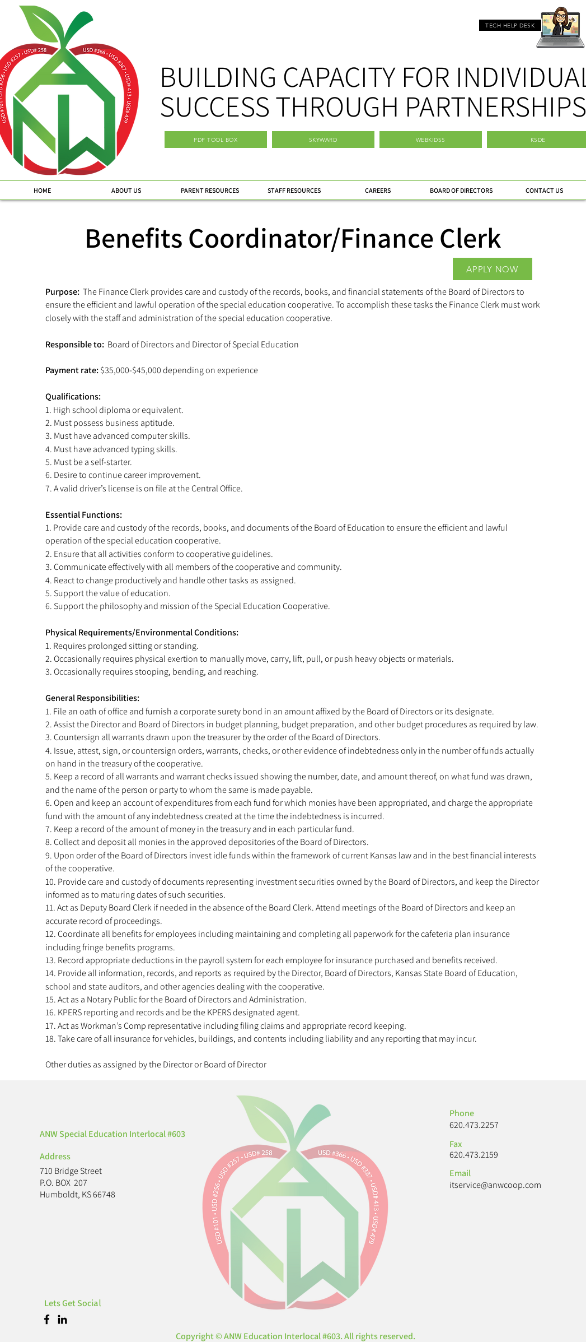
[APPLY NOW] (492, 269)
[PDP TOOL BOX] (215, 139)
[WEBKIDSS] (430, 139)
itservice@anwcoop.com (495, 1185)
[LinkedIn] (62, 1319)
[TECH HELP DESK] (510, 25)
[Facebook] (46, 1319)
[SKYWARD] (323, 139)
